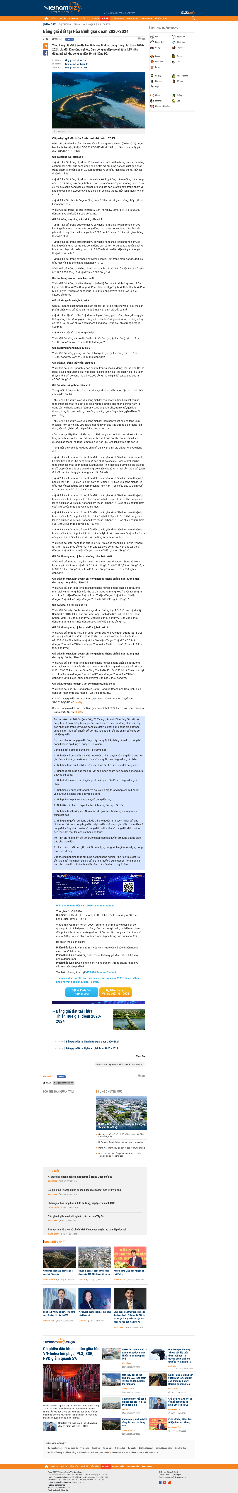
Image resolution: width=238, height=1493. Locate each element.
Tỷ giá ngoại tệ (71, 1448)
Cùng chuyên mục (110, 1091)
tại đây (78, 702)
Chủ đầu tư (104, 24)
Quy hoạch (89, 24)
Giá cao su (104, 1452)
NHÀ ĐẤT (105, 18)
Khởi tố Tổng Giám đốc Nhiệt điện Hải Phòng (129, 1272)
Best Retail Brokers (120, 1452)
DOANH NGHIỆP (133, 18)
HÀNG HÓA (73, 18)
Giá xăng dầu (180, 1448)
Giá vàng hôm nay (55, 1448)
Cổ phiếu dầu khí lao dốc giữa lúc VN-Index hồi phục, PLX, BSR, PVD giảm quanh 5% (71, 1353)
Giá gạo (94, 1452)
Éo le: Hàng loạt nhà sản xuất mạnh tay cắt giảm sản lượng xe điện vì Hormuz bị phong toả (180, 1379)
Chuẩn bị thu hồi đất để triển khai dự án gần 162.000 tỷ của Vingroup (94, 1272)
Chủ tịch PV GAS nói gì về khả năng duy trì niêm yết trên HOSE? (59, 1314)
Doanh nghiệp (49, 1280)
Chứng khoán (53, 1207)
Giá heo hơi (120, 1448)
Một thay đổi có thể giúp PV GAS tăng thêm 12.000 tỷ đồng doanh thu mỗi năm (134, 1379)
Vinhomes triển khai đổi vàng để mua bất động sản (58, 1272)
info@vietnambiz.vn (62, 1487)
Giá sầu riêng (70, 1452)
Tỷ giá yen (96, 1448)
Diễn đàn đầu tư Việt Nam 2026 (144, 1452)
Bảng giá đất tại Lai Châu (76, 67)
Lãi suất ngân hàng (164, 1448)
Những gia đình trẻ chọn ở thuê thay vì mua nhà (120, 1142)
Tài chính (82, 1321)
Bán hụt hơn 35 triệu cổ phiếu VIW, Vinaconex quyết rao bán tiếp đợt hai (87, 1229)
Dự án (77, 24)
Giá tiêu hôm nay (146, 1448)
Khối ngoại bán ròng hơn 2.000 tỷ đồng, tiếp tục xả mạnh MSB (81, 1203)
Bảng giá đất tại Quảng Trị (76, 64)
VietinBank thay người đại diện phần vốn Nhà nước (94, 1314)
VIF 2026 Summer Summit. (101, 972)
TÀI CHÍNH (95, 18)
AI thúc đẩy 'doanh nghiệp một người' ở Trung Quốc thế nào (80, 1176)
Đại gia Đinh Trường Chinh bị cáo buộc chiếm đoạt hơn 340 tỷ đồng (84, 1190)
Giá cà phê (131, 1448)
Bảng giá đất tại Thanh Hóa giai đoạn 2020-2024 (92, 1041)
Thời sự (81, 1280)
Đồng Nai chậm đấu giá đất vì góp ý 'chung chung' (121, 1148)
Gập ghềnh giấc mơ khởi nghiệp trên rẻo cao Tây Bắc (76, 1216)
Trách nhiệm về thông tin (58, 1490)
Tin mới (54, 1171)
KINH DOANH (147, 18)
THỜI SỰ (54, 18)
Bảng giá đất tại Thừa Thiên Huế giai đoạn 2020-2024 (78, 1016)
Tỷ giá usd (84, 1448)
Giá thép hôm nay (55, 1452)
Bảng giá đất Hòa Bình (63, 1082)
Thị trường (65, 24)
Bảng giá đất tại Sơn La (75, 60)
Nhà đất (50, 24)
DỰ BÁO (63, 18)
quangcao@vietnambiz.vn (175, 1477)
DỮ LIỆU (158, 18)
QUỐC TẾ (84, 18)
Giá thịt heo (83, 1452)
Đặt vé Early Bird (82, 992)
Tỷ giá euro (107, 1448)
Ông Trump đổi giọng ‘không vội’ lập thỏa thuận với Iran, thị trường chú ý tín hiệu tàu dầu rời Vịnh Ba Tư (179, 1355)
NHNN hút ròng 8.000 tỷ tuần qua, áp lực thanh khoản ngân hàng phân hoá (134, 1354)
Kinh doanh (52, 1181)
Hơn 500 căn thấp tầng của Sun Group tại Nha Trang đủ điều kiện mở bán (119, 1154)
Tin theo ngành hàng (164, 27)
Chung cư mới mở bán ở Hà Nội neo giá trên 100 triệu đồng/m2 (121, 1135)
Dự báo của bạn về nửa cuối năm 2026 (115, 992)
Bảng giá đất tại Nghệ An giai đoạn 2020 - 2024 (92, 1048)
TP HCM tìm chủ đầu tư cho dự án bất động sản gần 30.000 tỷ (121, 1126)
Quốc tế (171, 1366)
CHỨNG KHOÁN (118, 18)
